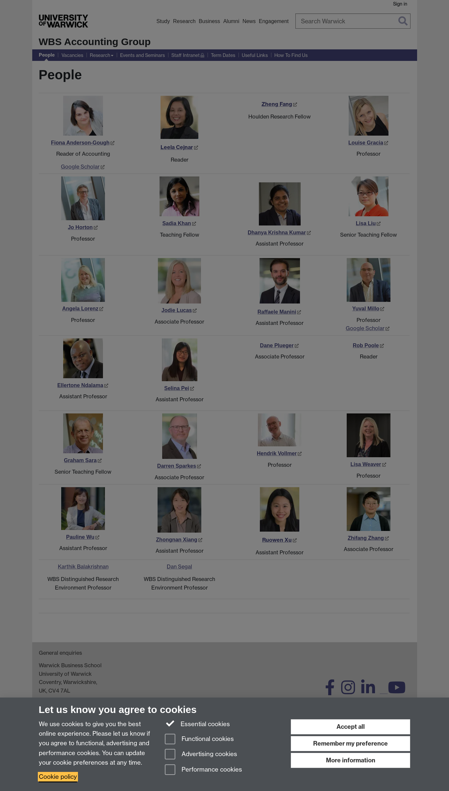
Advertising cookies (201, 755)
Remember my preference (350, 743)
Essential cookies (197, 723)
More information (350, 760)
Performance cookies (203, 770)
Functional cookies (199, 739)
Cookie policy (58, 776)
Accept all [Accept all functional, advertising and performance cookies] (351, 726)
